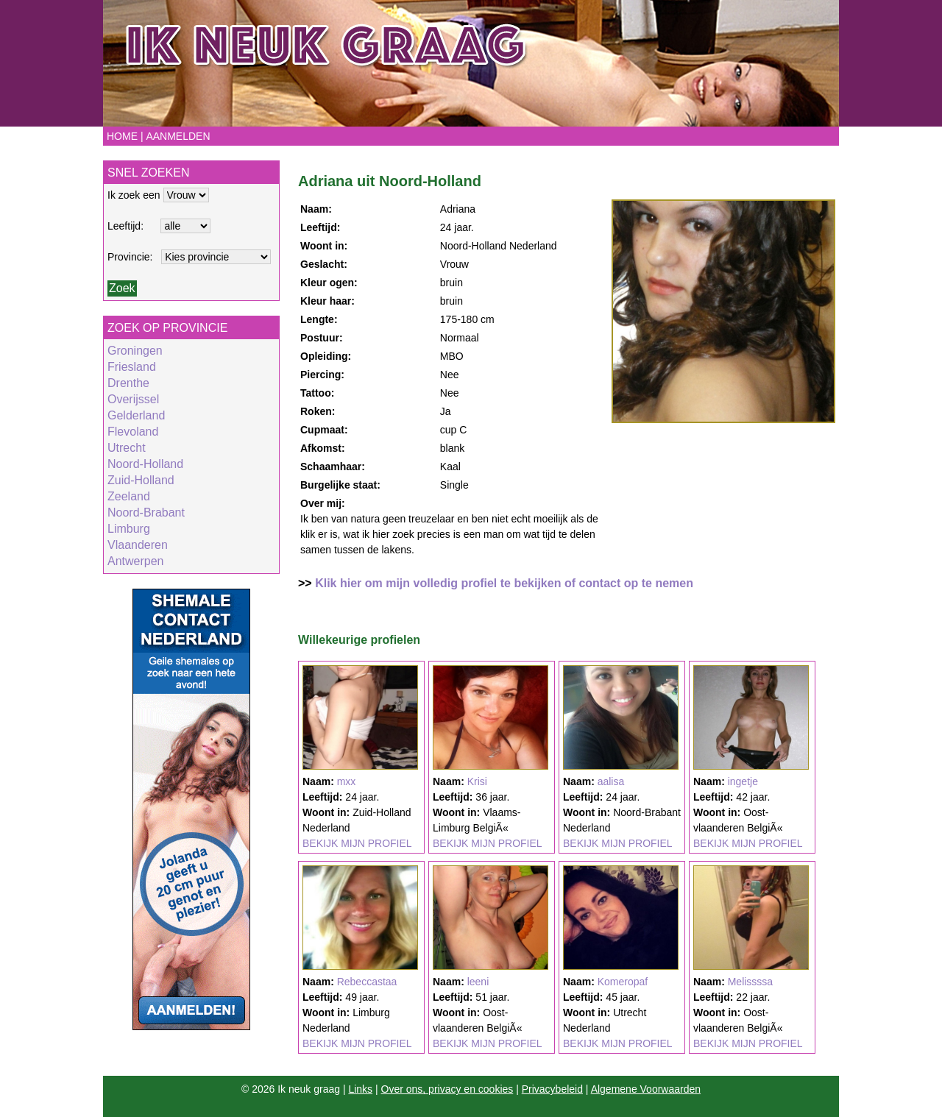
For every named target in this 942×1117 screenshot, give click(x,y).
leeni (478, 981)
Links (360, 1089)
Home (122, 136)
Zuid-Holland (140, 480)
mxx (346, 781)
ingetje (743, 781)
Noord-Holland (145, 464)
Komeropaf (623, 981)
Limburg (128, 528)
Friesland (131, 367)
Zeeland (128, 496)
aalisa (611, 781)
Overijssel (133, 399)
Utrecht (126, 448)
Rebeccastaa (367, 981)
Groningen (135, 350)
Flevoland (132, 431)
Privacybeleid (552, 1089)
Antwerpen (135, 561)
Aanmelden (178, 136)
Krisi (477, 781)
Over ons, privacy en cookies (447, 1089)
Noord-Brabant (146, 512)
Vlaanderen (137, 545)
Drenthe (128, 383)
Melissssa (750, 981)
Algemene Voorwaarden (646, 1089)
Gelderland (136, 415)
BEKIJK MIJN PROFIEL (357, 843)
